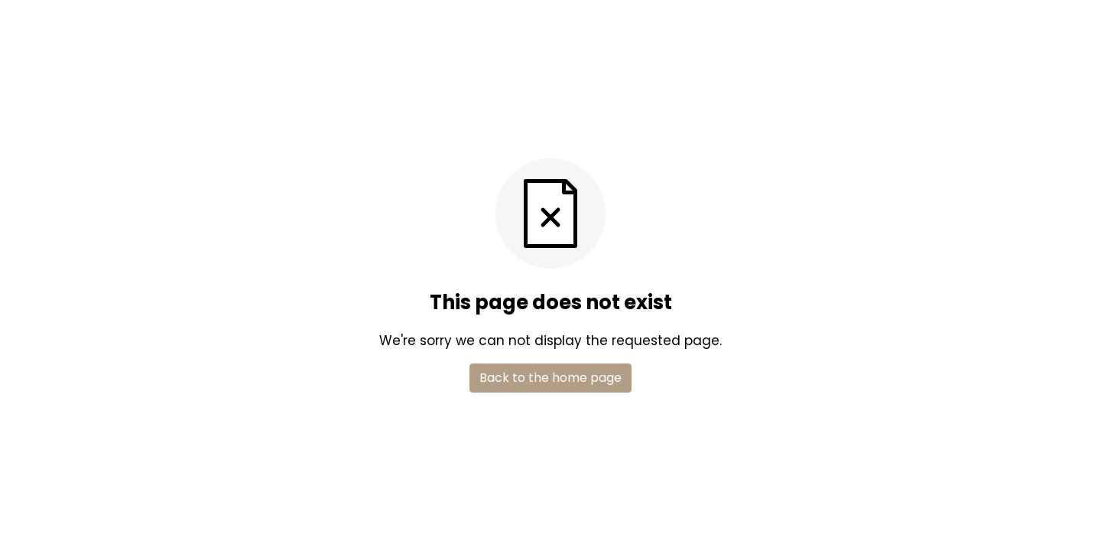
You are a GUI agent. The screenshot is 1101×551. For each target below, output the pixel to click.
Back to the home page (550, 377)
